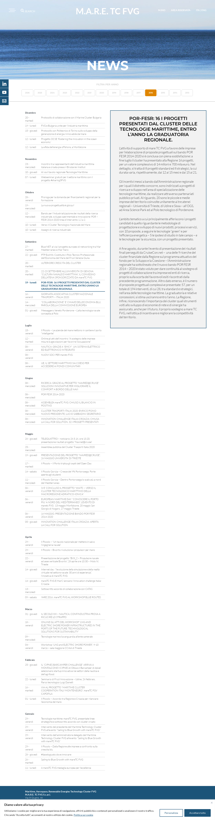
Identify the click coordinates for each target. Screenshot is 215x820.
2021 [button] (89, 93)
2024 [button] (52, 93)
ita (198, 10)
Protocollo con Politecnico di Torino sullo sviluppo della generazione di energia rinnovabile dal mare (69, 132)
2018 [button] (126, 93)
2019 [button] (114, 93)
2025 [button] (40, 93)
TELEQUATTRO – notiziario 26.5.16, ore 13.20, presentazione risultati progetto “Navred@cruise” (66, 440)
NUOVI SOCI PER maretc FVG (57, 354)
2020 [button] (101, 93)
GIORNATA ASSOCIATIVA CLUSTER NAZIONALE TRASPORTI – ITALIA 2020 (67, 295)
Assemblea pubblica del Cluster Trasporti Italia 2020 (68, 446)
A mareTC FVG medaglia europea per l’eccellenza (66, 767)
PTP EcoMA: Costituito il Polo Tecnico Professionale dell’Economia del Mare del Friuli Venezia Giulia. (67, 256)
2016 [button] (151, 93)
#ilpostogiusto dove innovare (56, 754)
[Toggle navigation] (12, 10)
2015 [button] (163, 93)
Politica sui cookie (83, 814)
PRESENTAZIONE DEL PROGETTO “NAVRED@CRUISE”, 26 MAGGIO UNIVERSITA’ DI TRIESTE (70, 457)
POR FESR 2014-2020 (52, 394)
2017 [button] (139, 93)
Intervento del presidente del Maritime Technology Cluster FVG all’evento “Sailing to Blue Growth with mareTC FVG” (71, 728)
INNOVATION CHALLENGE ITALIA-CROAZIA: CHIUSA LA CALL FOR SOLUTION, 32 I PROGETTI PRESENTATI (70, 420)
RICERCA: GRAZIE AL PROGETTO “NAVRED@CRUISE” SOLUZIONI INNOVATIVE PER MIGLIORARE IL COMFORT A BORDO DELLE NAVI (70, 386)
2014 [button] (175, 93)
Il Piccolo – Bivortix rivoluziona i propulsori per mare (68, 549)
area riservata (180, 10)
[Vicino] (212, 803)
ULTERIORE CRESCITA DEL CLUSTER (61, 262)
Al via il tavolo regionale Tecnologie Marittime (64, 172)
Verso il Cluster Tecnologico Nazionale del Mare (65, 224)
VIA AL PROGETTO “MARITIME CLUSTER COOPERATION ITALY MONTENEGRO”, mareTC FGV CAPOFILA (69, 690)
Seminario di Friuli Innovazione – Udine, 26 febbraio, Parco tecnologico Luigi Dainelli (68, 681)
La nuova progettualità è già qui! (57, 205)
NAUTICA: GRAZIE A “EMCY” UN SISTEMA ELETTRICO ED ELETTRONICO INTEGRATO (70, 348)
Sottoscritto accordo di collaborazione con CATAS (66, 588)
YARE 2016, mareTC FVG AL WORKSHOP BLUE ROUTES (71, 597)
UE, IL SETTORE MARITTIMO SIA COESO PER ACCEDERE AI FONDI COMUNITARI (65, 365)
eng (203, 10)
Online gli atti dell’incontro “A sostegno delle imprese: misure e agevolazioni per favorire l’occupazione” (68, 340)
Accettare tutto (197, 812)
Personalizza (171, 812)
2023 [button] (65, 93)
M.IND (161, 10)
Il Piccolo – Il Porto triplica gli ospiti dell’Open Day (66, 463)
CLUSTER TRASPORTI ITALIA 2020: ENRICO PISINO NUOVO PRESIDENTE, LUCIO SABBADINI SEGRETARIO (71, 412)
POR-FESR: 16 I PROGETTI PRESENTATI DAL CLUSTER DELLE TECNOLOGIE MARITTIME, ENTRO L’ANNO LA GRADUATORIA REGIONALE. (70, 285)
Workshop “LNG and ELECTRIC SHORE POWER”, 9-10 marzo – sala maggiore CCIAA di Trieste (69, 646)
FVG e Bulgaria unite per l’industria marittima (64, 125)
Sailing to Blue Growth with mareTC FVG (62, 759)
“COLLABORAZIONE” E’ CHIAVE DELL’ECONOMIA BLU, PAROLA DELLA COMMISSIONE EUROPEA (71, 304)
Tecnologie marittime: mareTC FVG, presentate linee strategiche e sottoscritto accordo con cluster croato (68, 720)
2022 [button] (77, 93)
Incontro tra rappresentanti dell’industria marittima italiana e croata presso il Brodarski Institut (67, 165)
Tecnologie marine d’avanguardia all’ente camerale (67, 636)
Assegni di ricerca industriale (56, 229)
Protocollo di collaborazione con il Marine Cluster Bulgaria (71, 117)
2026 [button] (27, 93)
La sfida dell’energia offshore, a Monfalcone (63, 147)
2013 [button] (187, 93)
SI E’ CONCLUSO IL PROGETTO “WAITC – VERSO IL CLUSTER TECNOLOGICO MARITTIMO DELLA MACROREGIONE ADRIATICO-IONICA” (68, 491)
